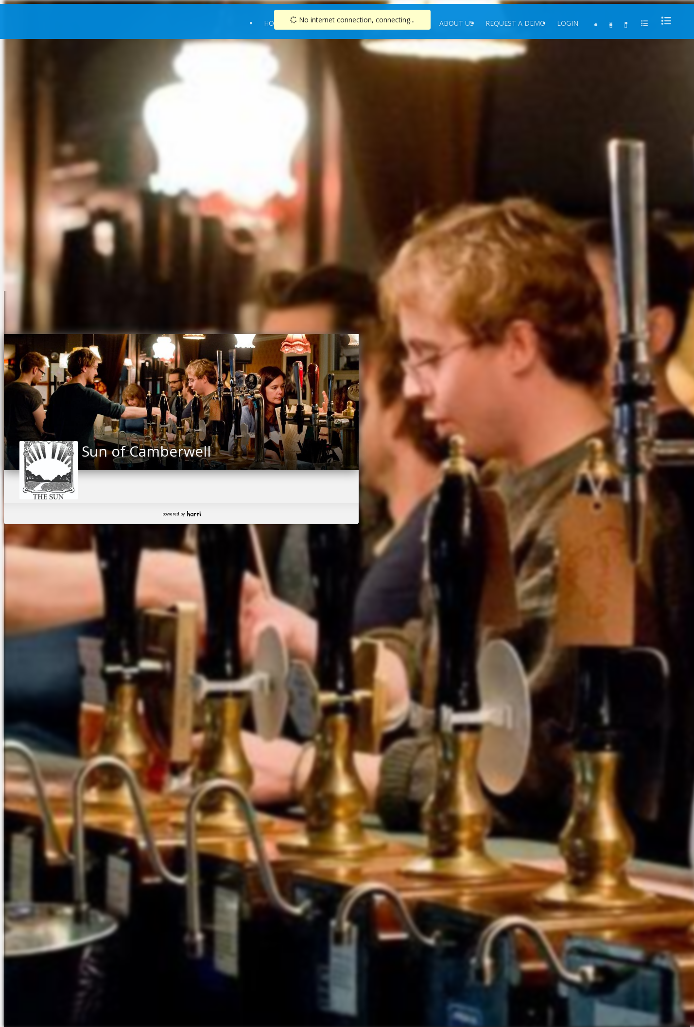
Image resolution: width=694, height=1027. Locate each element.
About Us (456, 23)
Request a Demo (515, 23)
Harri (194, 513)
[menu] (663, 20)
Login (567, 23)
